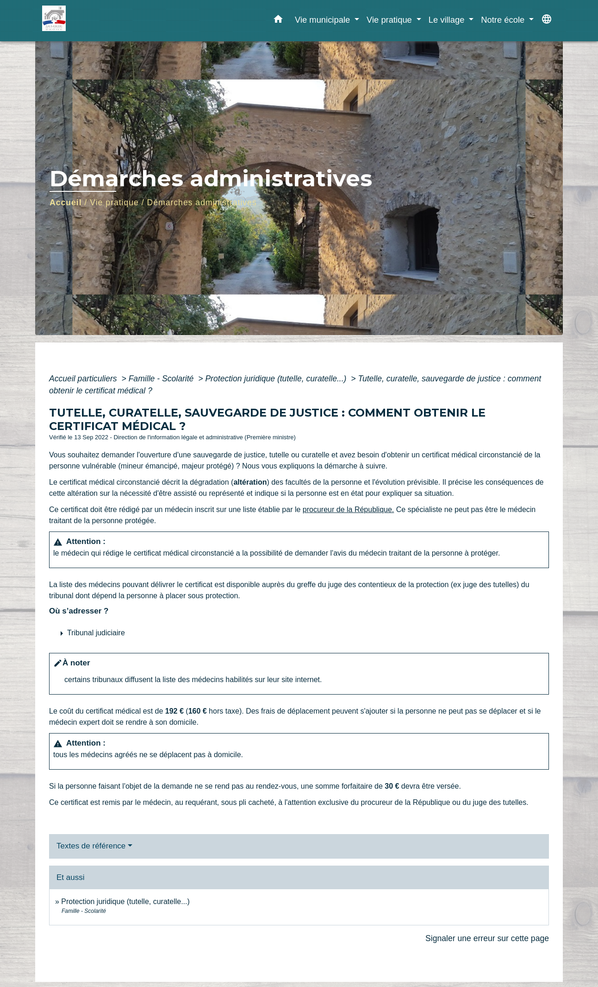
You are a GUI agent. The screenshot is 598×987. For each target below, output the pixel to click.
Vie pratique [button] (390, 20)
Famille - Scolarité (162, 378)
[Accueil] (100, 20)
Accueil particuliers (84, 378)
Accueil (66, 202)
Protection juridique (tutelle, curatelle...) (277, 378)
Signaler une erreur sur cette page (487, 938)
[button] (278, 21)
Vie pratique (114, 202)
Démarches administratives (202, 202)
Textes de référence (90, 845)
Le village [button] (448, 20)
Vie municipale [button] (323, 20)
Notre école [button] (504, 20)
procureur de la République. (348, 509)
